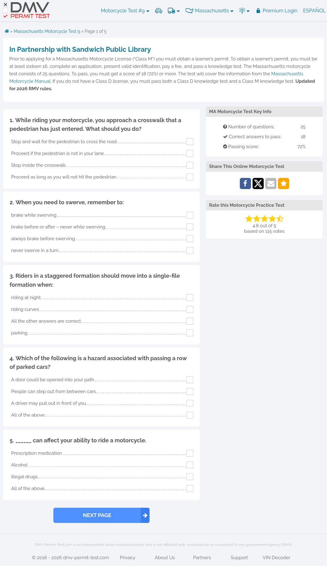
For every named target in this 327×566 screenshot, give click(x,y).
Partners (202, 557)
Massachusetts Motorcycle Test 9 (47, 31)
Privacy (127, 557)
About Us (165, 557)
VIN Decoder (276, 557)
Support (239, 557)
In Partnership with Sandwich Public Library (80, 49)
